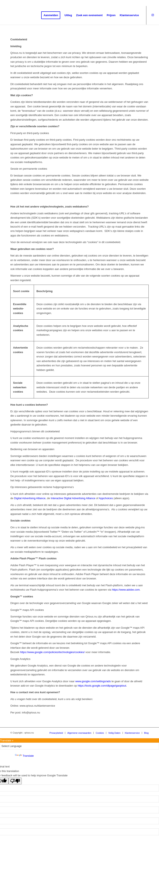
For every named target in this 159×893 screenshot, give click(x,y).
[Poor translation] (15, 781)
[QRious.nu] (32, 15)
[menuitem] (50, 15)
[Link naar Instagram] (153, 15)
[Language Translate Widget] (79, 746)
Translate (24, 755)
